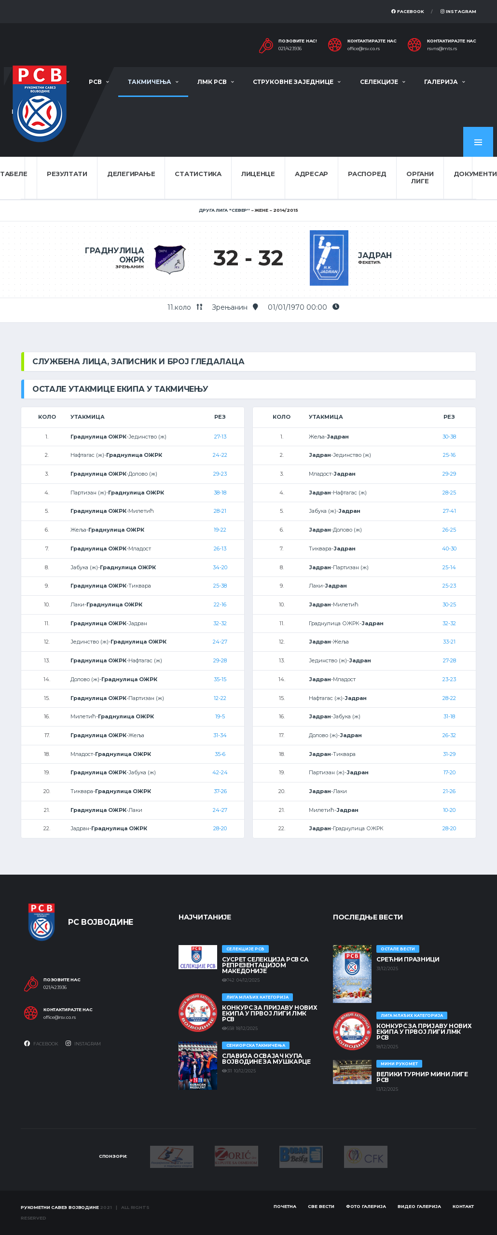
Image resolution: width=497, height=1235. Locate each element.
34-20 (220, 567)
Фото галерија (366, 1206)
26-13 (220, 548)
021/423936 (290, 48)
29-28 (220, 660)
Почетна (285, 1206)
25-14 (449, 567)
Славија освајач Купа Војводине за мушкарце (266, 1058)
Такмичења (149, 81)
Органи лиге (419, 177)
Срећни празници (408, 959)
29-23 (220, 473)
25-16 (449, 455)
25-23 (449, 585)
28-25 (449, 492)
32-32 (220, 623)
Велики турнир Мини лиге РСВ (422, 1077)
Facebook (407, 11)
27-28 (449, 660)
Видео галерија (419, 1206)
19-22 (220, 529)
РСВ (95, 81)
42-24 (220, 772)
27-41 (449, 511)
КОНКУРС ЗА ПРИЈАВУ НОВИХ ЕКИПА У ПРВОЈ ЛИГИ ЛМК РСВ (269, 1013)
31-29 (449, 754)
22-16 (220, 604)
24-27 (220, 641)
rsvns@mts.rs (442, 48)
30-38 (449, 436)
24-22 (220, 455)
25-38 (220, 585)
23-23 (449, 679)
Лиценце (258, 174)
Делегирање (131, 174)
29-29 (449, 473)
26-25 (449, 529)
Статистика (198, 174)
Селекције (379, 81)
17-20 (449, 772)
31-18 (449, 716)
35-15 (220, 679)
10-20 (449, 810)
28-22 (449, 698)
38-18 (220, 492)
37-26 (220, 791)
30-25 (449, 604)
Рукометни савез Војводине (60, 1207)
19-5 (220, 716)
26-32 (449, 735)
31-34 (220, 735)
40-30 (449, 548)
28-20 (220, 828)
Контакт (463, 1206)
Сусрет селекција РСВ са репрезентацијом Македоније (265, 965)
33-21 (449, 641)
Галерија (441, 81)
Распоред (367, 174)
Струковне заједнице (293, 81)
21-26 (449, 791)
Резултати (67, 174)
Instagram (458, 11)
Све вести (321, 1206)
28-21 (220, 511)
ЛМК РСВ (212, 81)
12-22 (220, 698)
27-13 (220, 436)
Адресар (311, 174)
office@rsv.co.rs (363, 48)
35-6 (220, 754)
